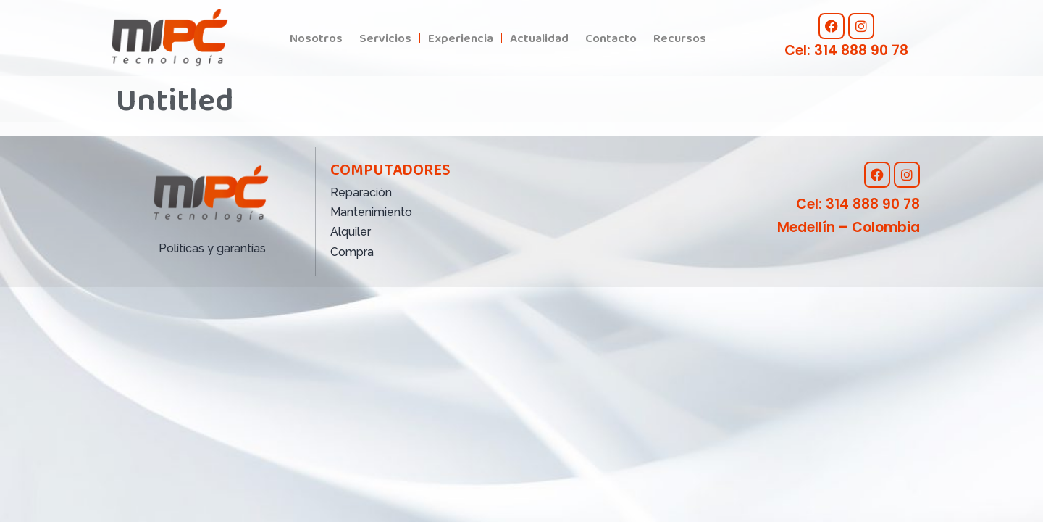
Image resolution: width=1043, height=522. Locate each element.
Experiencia (460, 38)
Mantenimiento (371, 212)
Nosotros (316, 38)
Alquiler (350, 232)
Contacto (611, 38)
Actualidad (539, 38)
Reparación (361, 192)
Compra (352, 252)
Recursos (679, 38)
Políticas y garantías (212, 248)
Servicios (385, 38)
